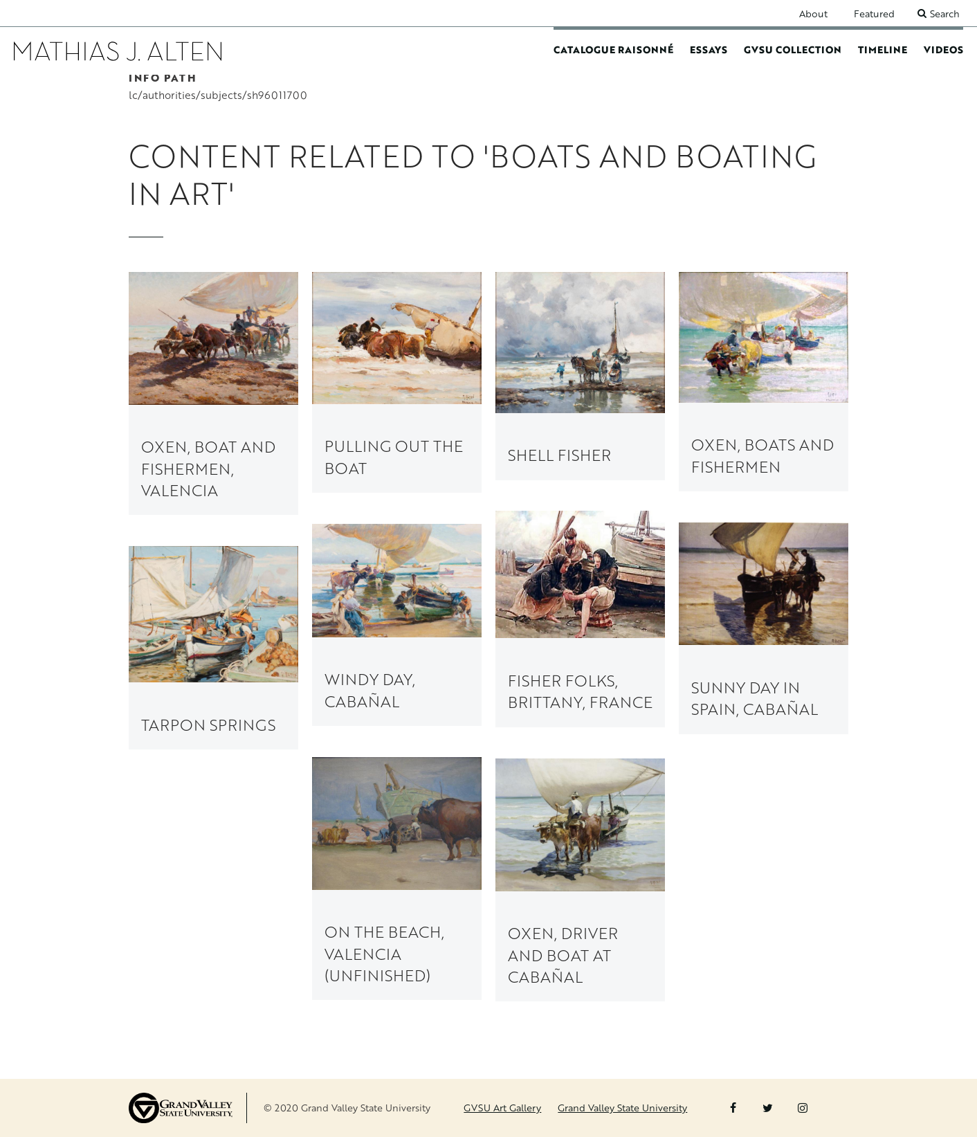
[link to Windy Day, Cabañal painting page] (397, 625)
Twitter (768, 1107)
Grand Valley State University (622, 1107)
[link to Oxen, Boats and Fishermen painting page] (763, 381)
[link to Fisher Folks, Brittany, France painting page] (580, 619)
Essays (708, 49)
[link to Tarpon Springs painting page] (213, 648)
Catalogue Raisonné (613, 49)
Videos (943, 49)
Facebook (733, 1107)
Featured (874, 13)
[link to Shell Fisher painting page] (580, 376)
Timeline (882, 49)
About (813, 13)
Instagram (802, 1107)
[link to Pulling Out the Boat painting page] (397, 382)
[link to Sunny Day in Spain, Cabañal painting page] (763, 628)
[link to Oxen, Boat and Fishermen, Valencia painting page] (213, 393)
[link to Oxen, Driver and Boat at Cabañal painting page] (580, 880)
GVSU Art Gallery (502, 1107)
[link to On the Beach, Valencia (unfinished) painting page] (397, 879)
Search (945, 13)
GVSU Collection (792, 49)
